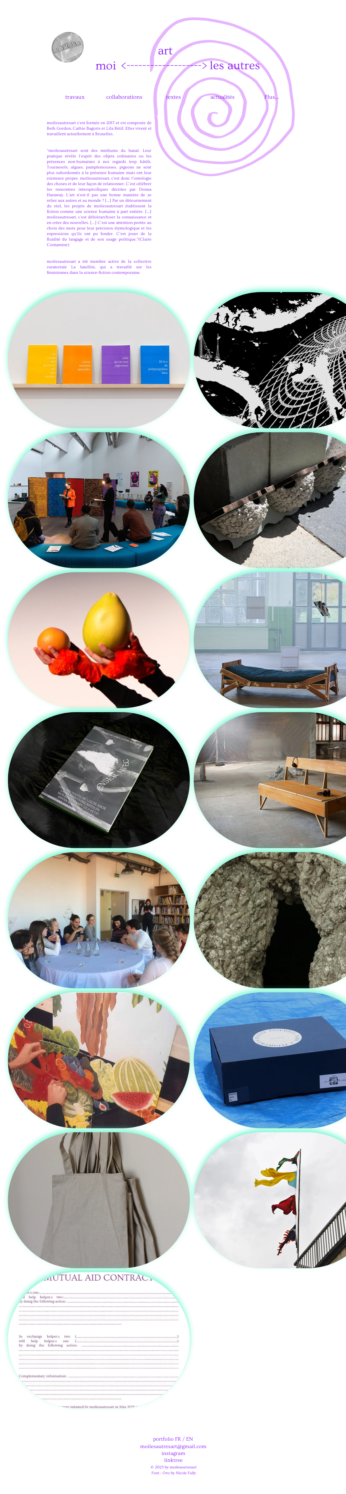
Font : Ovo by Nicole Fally (173, 1473)
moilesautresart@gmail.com (173, 1446)
